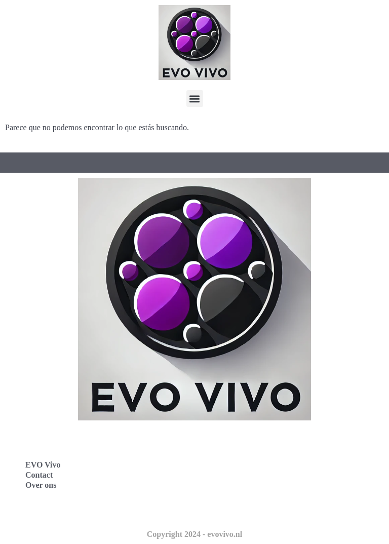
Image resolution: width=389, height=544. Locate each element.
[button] (194, 98)
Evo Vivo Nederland (245, 486)
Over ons (40, 485)
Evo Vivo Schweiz (240, 508)
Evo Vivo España (239, 463)
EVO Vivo (42, 464)
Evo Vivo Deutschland (248, 441)
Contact (39, 475)
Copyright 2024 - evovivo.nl (194, 534)
